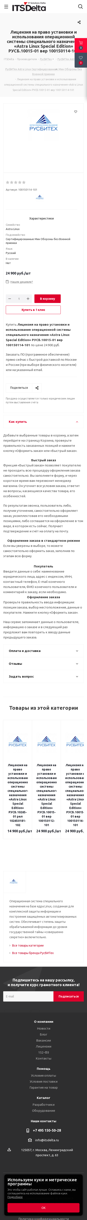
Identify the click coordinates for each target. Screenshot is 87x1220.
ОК (43, 1208)
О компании (43, 1004)
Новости (43, 1011)
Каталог (43, 1080)
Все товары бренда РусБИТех (33, 936)
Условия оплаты (43, 1058)
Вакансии (43, 1023)
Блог (43, 1017)
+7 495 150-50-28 (47, 1113)
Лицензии (43, 1029)
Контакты (43, 1041)
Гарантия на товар (43, 1070)
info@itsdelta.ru (47, 1123)
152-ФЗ (43, 1035)
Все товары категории (28, 928)
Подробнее (15, 1196)
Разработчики (43, 1087)
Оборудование (43, 1093)
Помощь (43, 1051)
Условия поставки (44, 1064)
